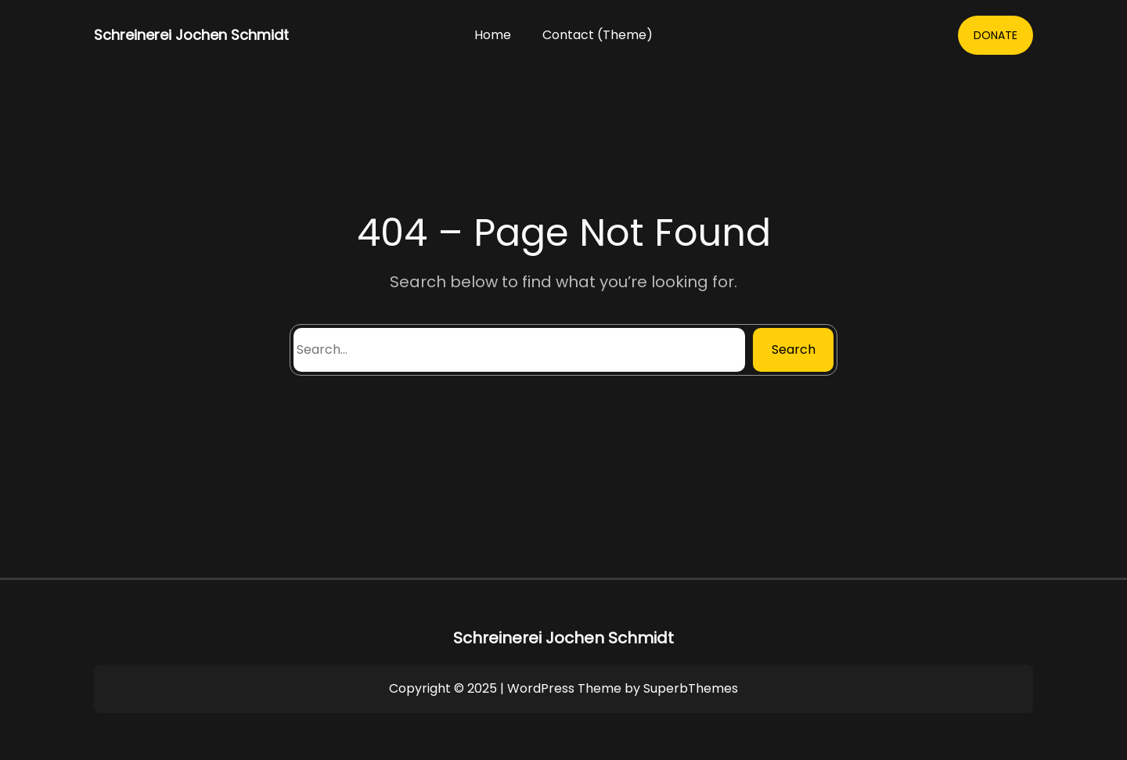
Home (492, 35)
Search (794, 349)
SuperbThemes (690, 688)
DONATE (995, 35)
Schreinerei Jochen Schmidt (191, 35)
